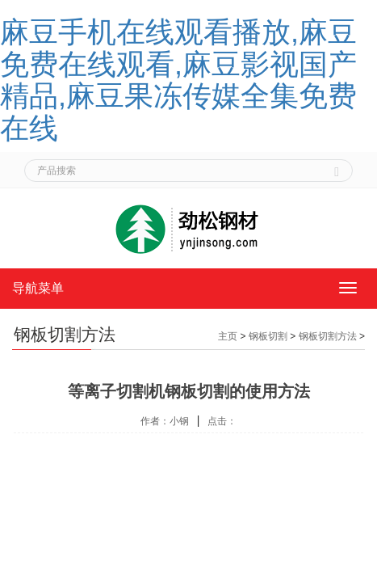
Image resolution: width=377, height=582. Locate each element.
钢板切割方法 (328, 336)
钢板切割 (268, 336)
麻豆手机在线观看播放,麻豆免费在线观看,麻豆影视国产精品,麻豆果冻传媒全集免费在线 (178, 80)
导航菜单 (38, 288)
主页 (227, 336)
